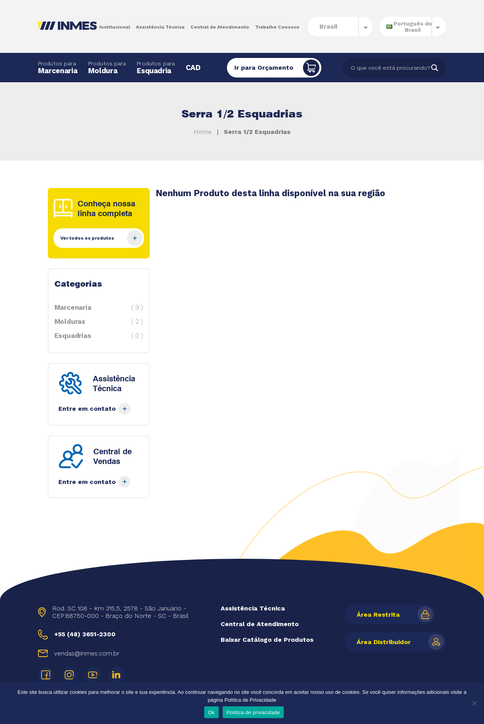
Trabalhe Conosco (277, 27)
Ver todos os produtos (101, 238)
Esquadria (156, 67)
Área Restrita (378, 614)
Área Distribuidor (384, 642)
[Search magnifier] (434, 67)
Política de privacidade (253, 712)
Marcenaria (57, 67)
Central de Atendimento (219, 27)
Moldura (107, 67)
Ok (211, 712)
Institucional (114, 27)
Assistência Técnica (160, 27)
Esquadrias (98, 335)
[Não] (474, 703)
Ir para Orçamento (263, 67)
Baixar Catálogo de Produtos (267, 639)
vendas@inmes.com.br (87, 653)
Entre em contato (94, 409)
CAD (193, 67)
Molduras (98, 321)
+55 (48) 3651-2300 (85, 634)
